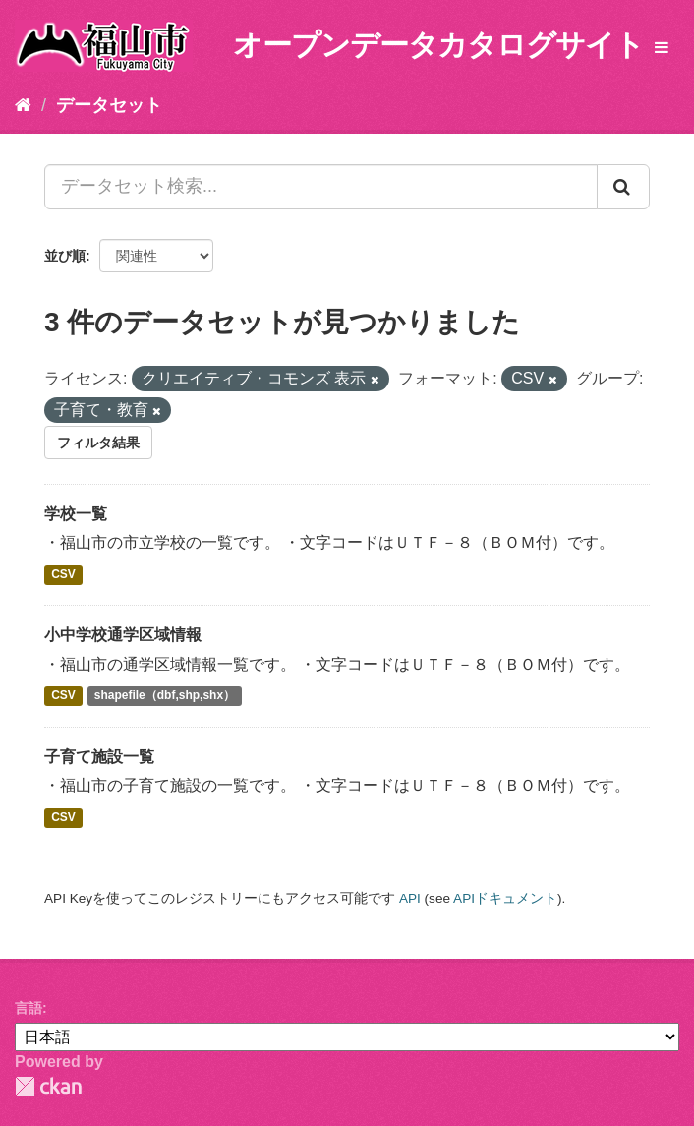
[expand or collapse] (661, 49)
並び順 (65, 256)
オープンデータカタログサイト (438, 45)
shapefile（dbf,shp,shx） (164, 696)
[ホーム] (23, 105)
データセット (109, 105)
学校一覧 (75, 513)
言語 (28, 1008)
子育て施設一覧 (99, 756)
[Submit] (623, 186)
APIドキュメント (505, 898)
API (410, 898)
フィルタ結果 (98, 442)
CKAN (48, 1086)
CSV (63, 574)
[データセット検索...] (321, 186)
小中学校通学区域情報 (123, 634)
